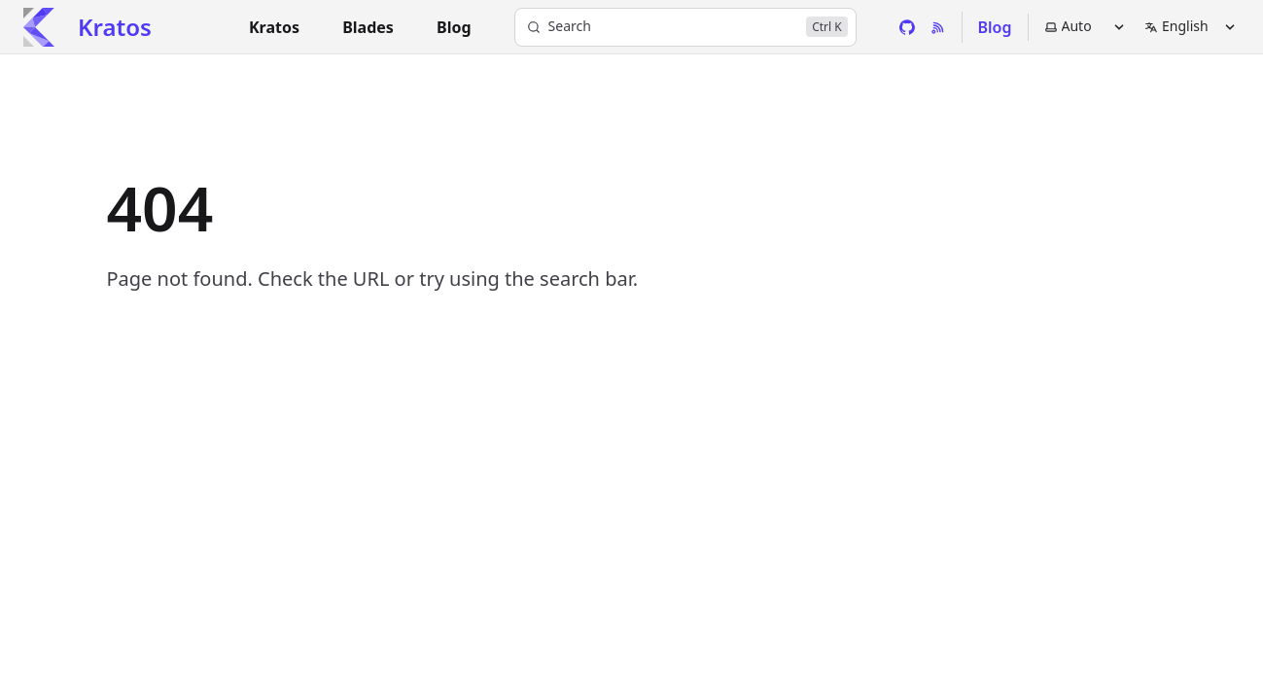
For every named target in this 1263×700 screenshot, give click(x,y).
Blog (995, 27)
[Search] (685, 27)
